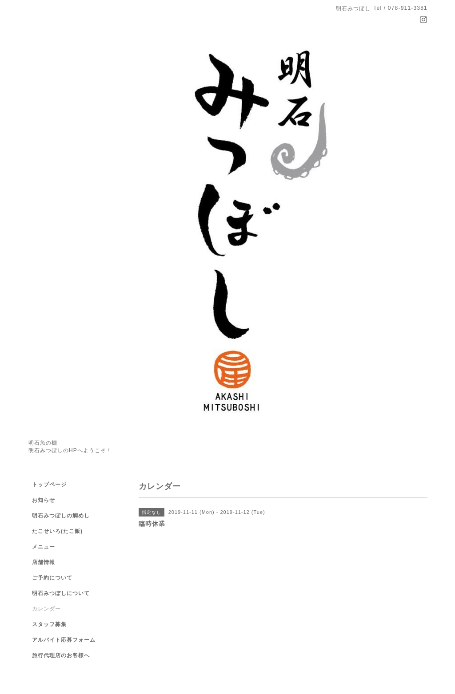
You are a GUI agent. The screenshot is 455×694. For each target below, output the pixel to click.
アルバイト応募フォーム (64, 640)
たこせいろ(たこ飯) (57, 531)
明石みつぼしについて (61, 593)
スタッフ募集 (49, 624)
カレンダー (46, 609)
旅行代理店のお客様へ (61, 655)
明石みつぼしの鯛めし (61, 516)
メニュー (43, 547)
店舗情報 (43, 562)
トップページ (49, 484)
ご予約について (52, 578)
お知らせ (43, 500)
